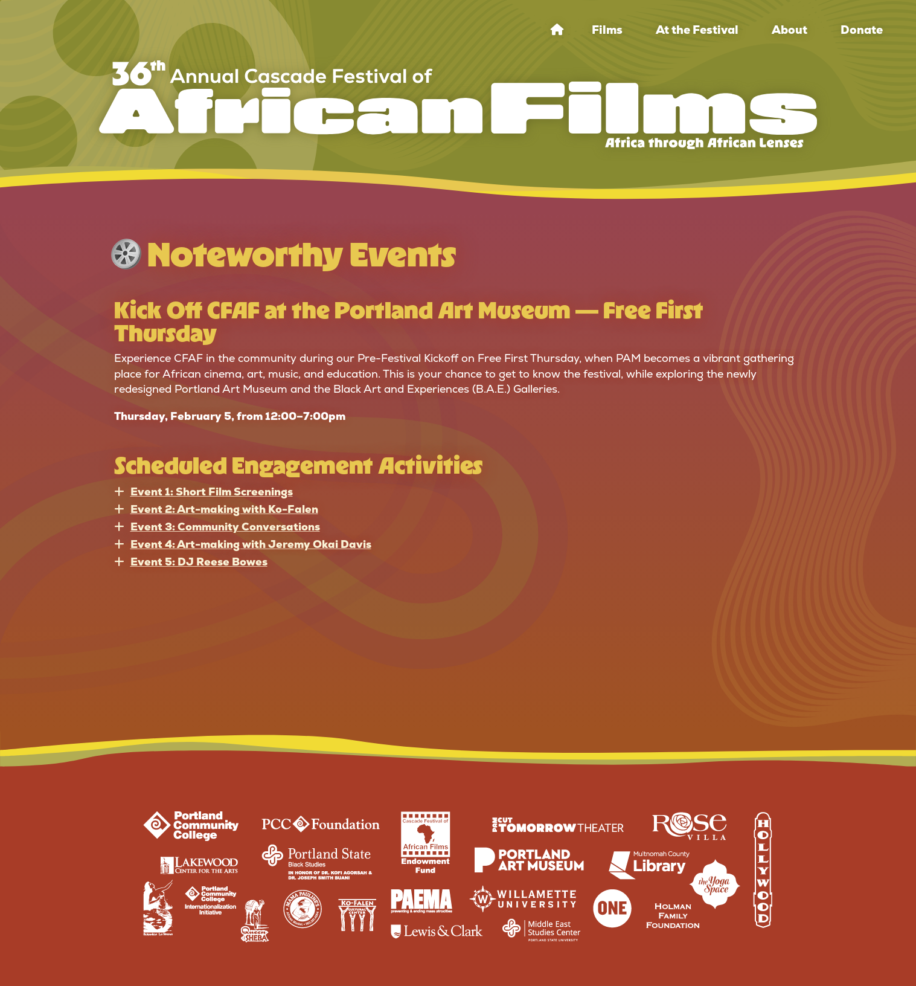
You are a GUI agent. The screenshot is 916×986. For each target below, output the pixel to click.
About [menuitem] (789, 29)
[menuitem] (557, 30)
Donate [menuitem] (862, 29)
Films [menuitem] (607, 29)
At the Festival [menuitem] (697, 29)
